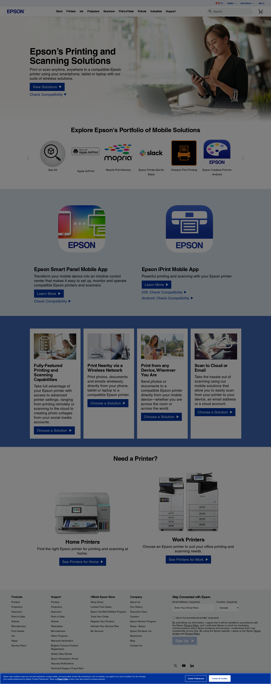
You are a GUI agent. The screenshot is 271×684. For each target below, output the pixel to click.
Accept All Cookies (219, 678)
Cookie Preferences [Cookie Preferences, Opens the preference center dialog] (196, 678)
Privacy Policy (62, 679)
